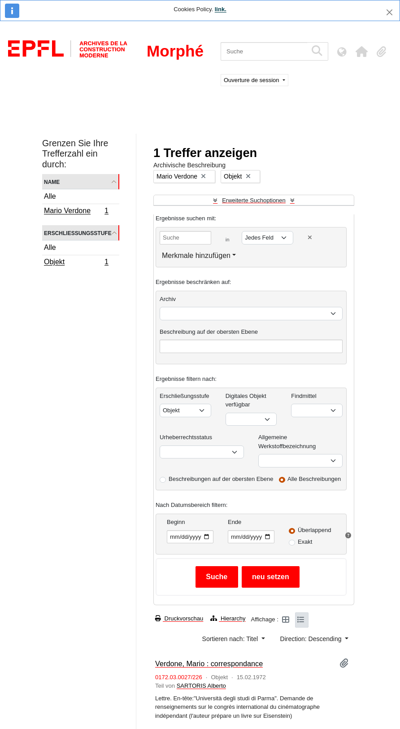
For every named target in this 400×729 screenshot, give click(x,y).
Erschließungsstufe (78, 232)
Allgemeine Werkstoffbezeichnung (287, 442)
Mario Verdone (76, 211)
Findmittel (303, 396)
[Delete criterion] (310, 237)
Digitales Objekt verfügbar (246, 400)
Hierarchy (227, 618)
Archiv (168, 299)
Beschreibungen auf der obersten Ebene (221, 479)
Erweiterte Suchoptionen (254, 200)
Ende (234, 522)
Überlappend (314, 530)
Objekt (76, 263)
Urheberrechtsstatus (186, 437)
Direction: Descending (311, 638)
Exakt (305, 541)
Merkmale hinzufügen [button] (196, 255)
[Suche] (264, 51)
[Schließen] (389, 12)
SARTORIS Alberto (201, 685)
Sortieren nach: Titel (231, 638)
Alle (50, 196)
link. (220, 9)
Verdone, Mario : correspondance (209, 663)
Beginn (176, 522)
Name (52, 181)
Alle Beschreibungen (314, 479)
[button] (361, 52)
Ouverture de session (252, 80)
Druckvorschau (179, 618)
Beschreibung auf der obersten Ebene (209, 331)
